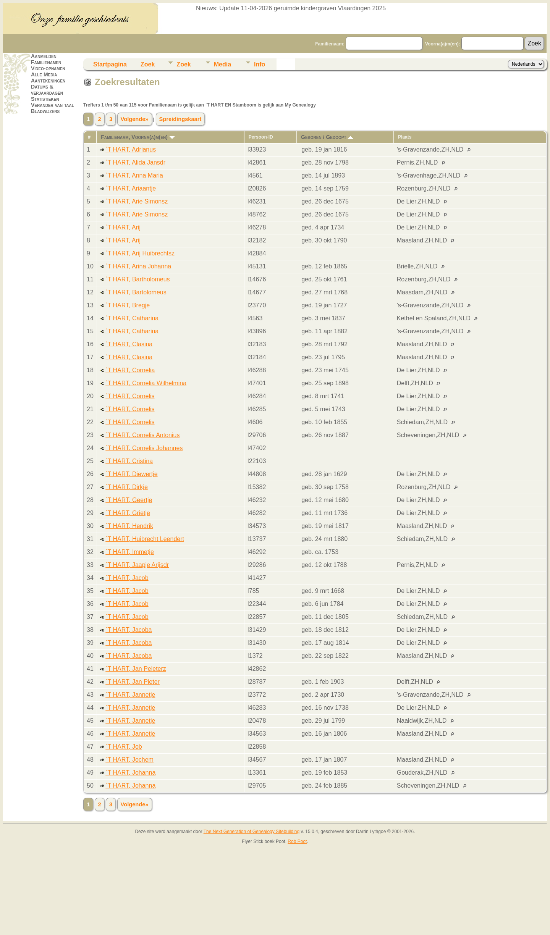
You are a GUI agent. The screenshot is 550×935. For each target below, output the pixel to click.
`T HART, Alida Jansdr (135, 162)
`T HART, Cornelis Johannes (144, 448)
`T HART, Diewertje (131, 474)
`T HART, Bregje (127, 305)
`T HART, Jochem (129, 759)
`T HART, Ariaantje (130, 188)
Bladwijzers (45, 111)
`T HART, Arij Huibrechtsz (140, 253)
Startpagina (110, 64)
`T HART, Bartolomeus (135, 292)
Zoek (148, 64)
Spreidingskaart (180, 119)
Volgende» (135, 119)
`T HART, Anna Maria (134, 175)
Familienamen (46, 62)
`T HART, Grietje (127, 513)
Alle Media (44, 74)
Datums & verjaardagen (47, 90)
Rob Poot (297, 841)
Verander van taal (52, 105)
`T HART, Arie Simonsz (136, 201)
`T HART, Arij (123, 227)
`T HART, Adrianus (130, 149)
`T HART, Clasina (128, 344)
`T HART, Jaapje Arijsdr (137, 565)
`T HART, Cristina (129, 461)
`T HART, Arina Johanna (138, 266)
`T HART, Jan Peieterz (135, 668)
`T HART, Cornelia (130, 370)
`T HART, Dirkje (126, 487)
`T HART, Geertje (128, 500)
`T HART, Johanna (130, 772)
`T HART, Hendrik (129, 526)
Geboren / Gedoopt (327, 137)
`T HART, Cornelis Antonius (142, 435)
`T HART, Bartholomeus (137, 279)
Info (259, 64)
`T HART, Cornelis (129, 396)
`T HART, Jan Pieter (132, 681)
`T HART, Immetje (129, 552)
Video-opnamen (48, 68)
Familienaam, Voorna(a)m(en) (138, 137)
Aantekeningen (48, 81)
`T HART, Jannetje (130, 694)
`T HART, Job (123, 746)
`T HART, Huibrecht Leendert (144, 539)
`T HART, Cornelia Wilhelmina (145, 383)
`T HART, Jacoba (128, 630)
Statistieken (45, 99)
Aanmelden (44, 56)
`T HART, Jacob (126, 578)
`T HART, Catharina (132, 318)
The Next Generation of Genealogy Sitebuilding (252, 831)
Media (222, 64)
